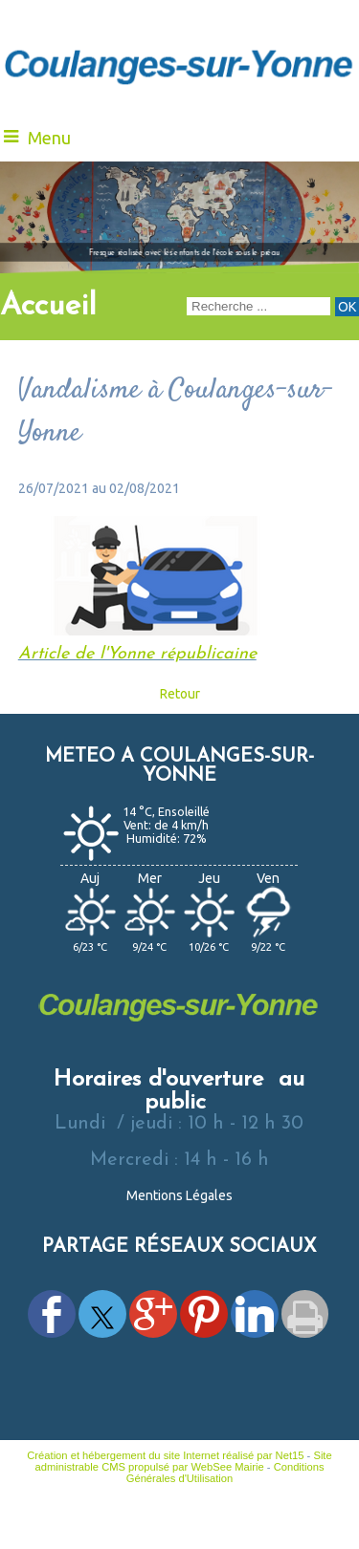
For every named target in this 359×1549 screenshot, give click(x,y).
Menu (49, 137)
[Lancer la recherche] (347, 306)
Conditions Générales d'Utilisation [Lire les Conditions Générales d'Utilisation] (225, 1472)
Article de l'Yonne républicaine (137, 654)
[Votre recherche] (258, 306)
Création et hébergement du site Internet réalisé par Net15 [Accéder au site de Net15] (165, 1455)
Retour (180, 693)
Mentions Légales (179, 1195)
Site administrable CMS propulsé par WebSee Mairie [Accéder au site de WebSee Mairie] (182, 1461)
